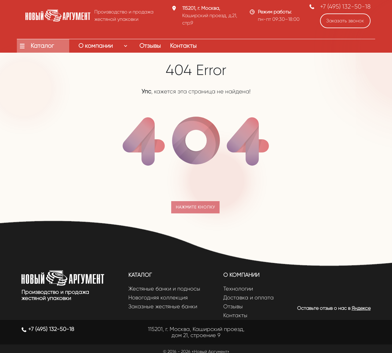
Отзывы (233, 307)
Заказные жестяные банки (162, 307)
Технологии (238, 289)
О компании (241, 275)
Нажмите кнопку (195, 207)
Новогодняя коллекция (158, 298)
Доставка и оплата (248, 298)
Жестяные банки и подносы (164, 289)
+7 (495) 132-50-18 (345, 6)
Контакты (235, 315)
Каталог (140, 275)
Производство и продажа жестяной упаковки (55, 295)
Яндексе (361, 308)
